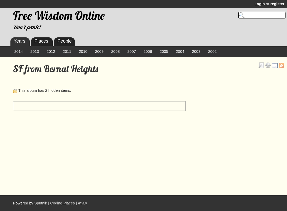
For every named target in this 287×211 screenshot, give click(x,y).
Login (259, 4)
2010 (83, 51)
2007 (131, 51)
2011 (67, 51)
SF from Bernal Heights (56, 69)
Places (41, 41)
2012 (51, 51)
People (64, 41)
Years (19, 41)
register (277, 4)
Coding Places (62, 203)
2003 (196, 51)
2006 (148, 51)
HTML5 (82, 203)
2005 (164, 51)
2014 (18, 51)
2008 (115, 51)
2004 (180, 51)
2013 (35, 51)
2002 (212, 51)
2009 (99, 51)
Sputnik (40, 203)
